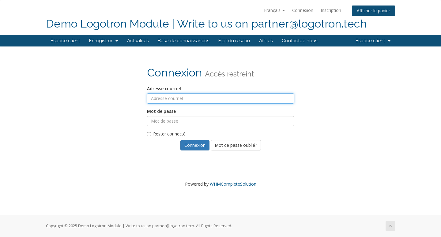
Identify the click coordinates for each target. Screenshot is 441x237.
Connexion (302, 10)
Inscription (331, 10)
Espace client (65, 40)
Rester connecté (166, 134)
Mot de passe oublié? (236, 145)
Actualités (138, 40)
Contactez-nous (299, 40)
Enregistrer (103, 40)
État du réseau (234, 40)
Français (274, 10)
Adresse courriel (164, 88)
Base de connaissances (183, 40)
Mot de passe (161, 111)
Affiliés (266, 40)
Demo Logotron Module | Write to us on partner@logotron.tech (206, 23)
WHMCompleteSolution (233, 184)
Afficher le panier (373, 10)
